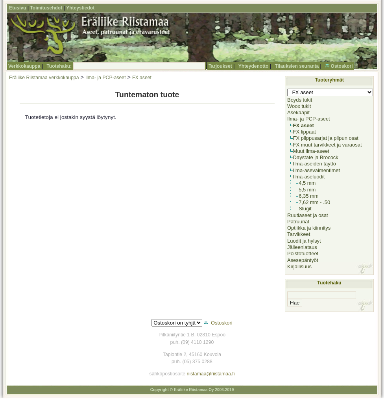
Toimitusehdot (46, 8)
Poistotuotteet (302, 253)
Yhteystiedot (80, 8)
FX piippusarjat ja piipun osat (325, 138)
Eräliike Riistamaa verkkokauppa (44, 77)
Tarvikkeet (298, 234)
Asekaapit (298, 112)
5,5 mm (307, 190)
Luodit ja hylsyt (304, 241)
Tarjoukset (220, 66)
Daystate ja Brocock (315, 157)
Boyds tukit (299, 100)
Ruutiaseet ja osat (307, 215)
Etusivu (17, 8)
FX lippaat (304, 132)
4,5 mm (307, 183)
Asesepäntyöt (302, 260)
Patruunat (298, 222)
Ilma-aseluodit (309, 177)
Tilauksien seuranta (297, 66)
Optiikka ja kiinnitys (308, 228)
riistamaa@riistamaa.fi (211, 374)
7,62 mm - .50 (314, 202)
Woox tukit (299, 106)
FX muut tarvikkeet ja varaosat (327, 145)
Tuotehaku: (59, 66)
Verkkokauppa (24, 66)
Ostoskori (342, 66)
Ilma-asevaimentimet (316, 170)
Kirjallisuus (299, 266)
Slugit (305, 209)
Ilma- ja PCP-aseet (105, 77)
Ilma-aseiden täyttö (314, 164)
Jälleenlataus (302, 247)
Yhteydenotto (253, 66)
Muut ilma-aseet (311, 151)
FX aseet (141, 77)
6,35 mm (308, 196)
